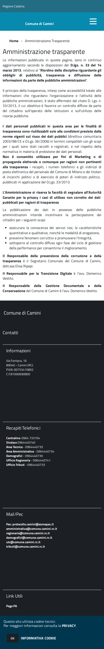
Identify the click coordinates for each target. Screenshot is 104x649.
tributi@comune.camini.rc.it (25, 546)
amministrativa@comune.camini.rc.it (31, 528)
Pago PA (11, 606)
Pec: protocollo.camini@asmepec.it (30, 524)
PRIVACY (69, 625)
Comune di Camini (39, 23)
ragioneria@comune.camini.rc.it (28, 533)
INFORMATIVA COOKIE (38, 638)
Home (14, 40)
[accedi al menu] (93, 21)
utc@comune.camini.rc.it (23, 542)
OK (12, 638)
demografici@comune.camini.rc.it (29, 537)
